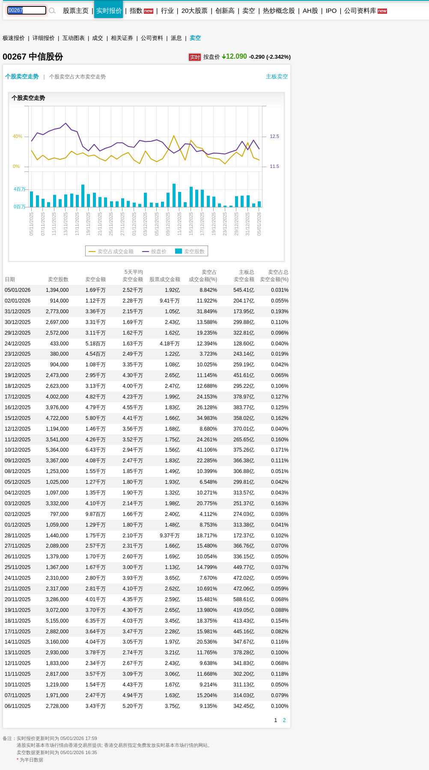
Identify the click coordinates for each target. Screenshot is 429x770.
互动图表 (74, 38)
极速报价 (14, 38)
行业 (167, 10)
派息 (176, 38)
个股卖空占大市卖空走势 (77, 77)
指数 (136, 10)
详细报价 (44, 38)
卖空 (248, 10)
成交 (97, 38)
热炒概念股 (279, 10)
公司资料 (152, 38)
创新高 (225, 10)
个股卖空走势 (22, 76)
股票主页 (76, 10)
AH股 (310, 10)
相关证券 (122, 38)
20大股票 (195, 10)
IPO (331, 10)
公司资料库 (360, 10)
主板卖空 (277, 76)
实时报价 (109, 10)
